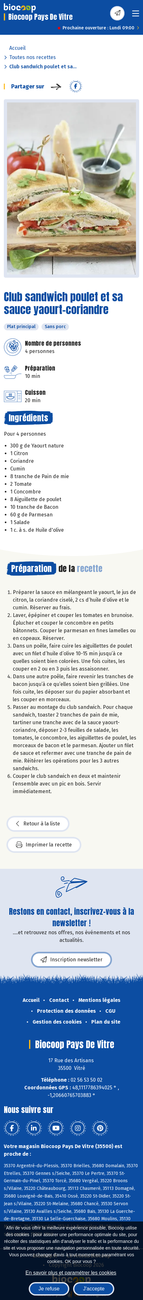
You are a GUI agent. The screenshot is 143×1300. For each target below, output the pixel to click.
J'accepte (93, 1288)
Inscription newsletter (71, 960)
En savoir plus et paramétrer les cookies (71, 1272)
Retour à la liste (38, 824)
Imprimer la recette (44, 845)
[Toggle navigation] (135, 15)
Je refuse (49, 1288)
